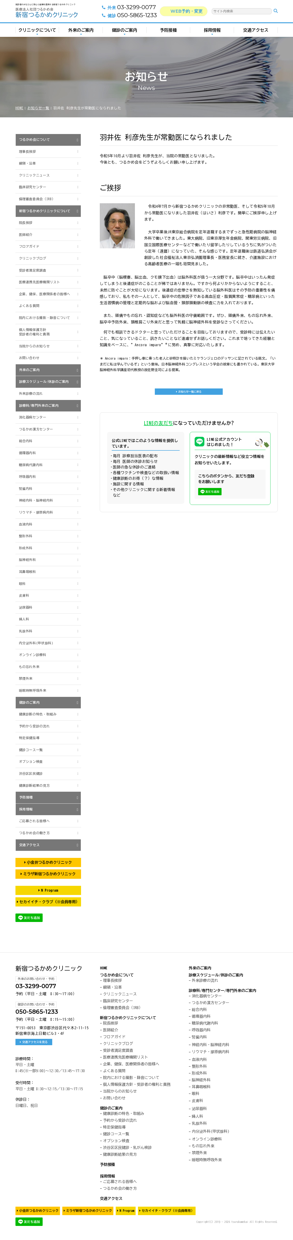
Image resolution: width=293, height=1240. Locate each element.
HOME (19, 108)
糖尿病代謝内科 (31, 465)
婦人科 (24, 619)
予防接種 (168, 32)
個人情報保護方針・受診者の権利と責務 (137, 1084)
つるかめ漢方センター (36, 429)
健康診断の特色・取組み (38, 714)
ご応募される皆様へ (34, 821)
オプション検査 (31, 761)
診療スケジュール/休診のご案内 (44, 381)
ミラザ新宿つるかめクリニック (49, 874)
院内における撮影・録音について (44, 317)
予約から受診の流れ (34, 726)
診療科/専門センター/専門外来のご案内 (222, 990)
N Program (49, 890)
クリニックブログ (32, 258)
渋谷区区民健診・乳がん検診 (127, 1147)
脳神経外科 (27, 559)
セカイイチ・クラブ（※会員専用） (49, 902)
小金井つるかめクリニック (49, 862)
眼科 (22, 583)
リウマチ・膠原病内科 (36, 512)
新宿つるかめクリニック (48, 968)
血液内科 (26, 524)
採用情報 (212, 32)
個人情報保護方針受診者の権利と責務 (34, 332)
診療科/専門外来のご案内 (39, 405)
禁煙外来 (26, 678)
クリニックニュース (34, 175)
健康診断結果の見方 (34, 785)
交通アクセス (255, 32)
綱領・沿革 (27, 163)
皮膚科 (24, 595)
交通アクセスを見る (35, 1042)
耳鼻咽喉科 (27, 571)
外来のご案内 (81, 32)
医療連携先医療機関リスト (39, 282)
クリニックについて (37, 32)
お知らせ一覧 (38, 108)
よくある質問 (29, 305)
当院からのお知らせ (34, 346)
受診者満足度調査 (32, 270)
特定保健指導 (29, 738)
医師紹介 (26, 234)
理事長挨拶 (27, 151)
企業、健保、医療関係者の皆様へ (44, 294)
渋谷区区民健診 (31, 773)
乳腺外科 (26, 631)
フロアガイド (29, 246)
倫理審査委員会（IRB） (37, 199)
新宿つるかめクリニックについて (45, 211)
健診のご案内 (124, 32)
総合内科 (26, 441)
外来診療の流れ (31, 393)
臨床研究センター (32, 187)
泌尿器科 (26, 607)
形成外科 (26, 548)
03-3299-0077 (124, 9)
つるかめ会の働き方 (34, 833)
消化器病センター (32, 417)
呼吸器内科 (27, 476)
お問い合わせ (29, 358)
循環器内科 (27, 453)
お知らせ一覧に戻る (190, 393)
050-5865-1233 (125, 17)
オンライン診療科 (32, 654)
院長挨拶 (26, 222)
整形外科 (26, 536)
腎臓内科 (26, 488)
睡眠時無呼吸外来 (32, 690)
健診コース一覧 (31, 750)
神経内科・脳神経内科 (36, 500)
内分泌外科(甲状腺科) (36, 643)
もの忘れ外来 (29, 666)
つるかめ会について (34, 139)
